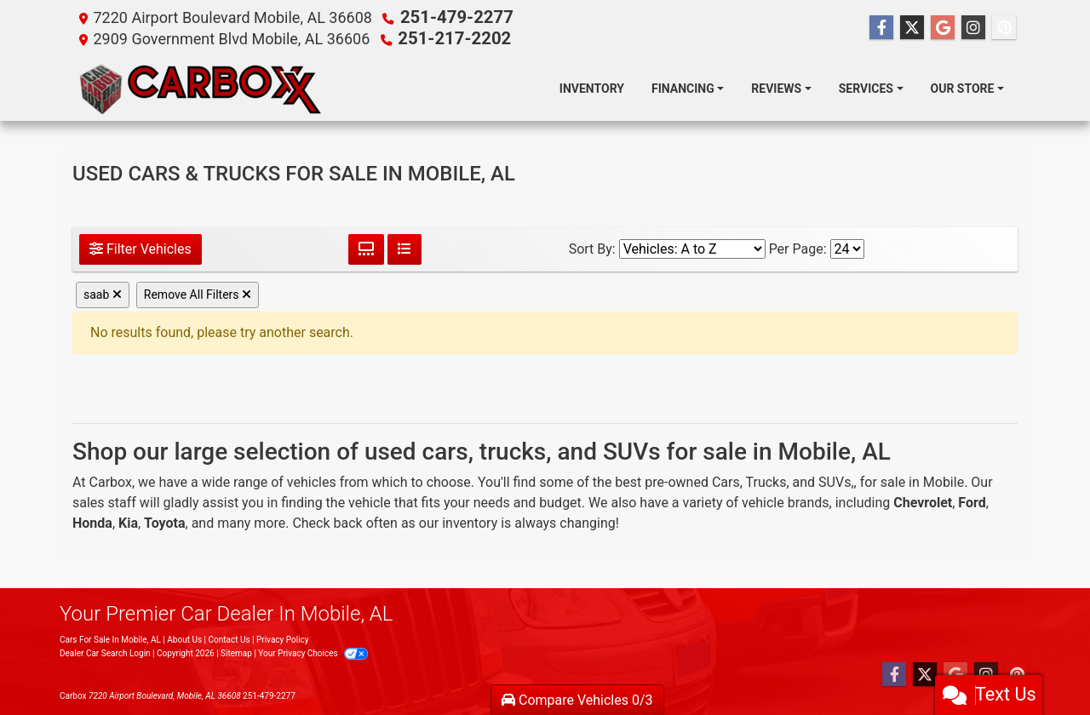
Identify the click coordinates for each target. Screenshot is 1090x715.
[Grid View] (366, 247)
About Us (184, 638)
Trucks (766, 480)
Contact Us (229, 638)
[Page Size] (847, 247)
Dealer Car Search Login (105, 651)
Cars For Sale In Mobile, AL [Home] (110, 638)
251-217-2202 (447, 37)
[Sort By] (692, 247)
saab (102, 293)
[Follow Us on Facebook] (881, 27)
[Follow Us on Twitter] (912, 27)
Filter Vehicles (140, 247)
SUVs (834, 480)
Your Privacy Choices (313, 651)
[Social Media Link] (973, 27)
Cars (726, 480)
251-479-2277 (450, 17)
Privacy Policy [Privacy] (282, 638)
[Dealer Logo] (201, 86)
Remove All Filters (197, 293)
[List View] (404, 247)
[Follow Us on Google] (943, 27)
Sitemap (236, 651)
